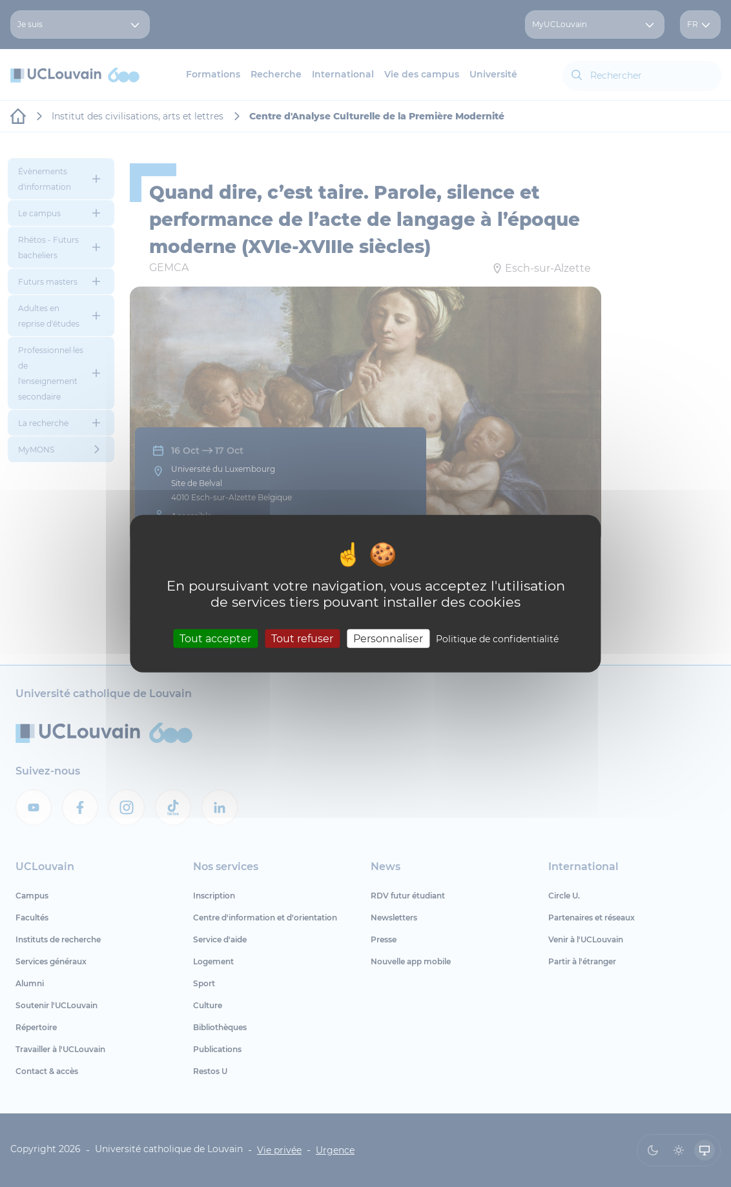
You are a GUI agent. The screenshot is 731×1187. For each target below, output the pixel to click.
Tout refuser (302, 639)
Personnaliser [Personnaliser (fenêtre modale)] (388, 639)
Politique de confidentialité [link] (497, 639)
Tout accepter (215, 639)
